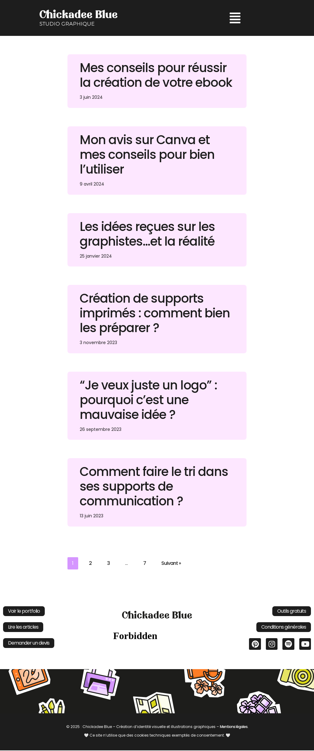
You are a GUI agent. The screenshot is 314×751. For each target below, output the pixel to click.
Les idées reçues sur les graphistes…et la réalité (147, 234)
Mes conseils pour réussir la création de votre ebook (156, 75)
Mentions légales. (234, 727)
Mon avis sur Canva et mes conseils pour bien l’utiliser (147, 154)
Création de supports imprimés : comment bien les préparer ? (155, 313)
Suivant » (171, 563)
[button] (235, 18)
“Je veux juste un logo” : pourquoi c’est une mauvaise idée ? (148, 400)
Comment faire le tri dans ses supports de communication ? (154, 486)
